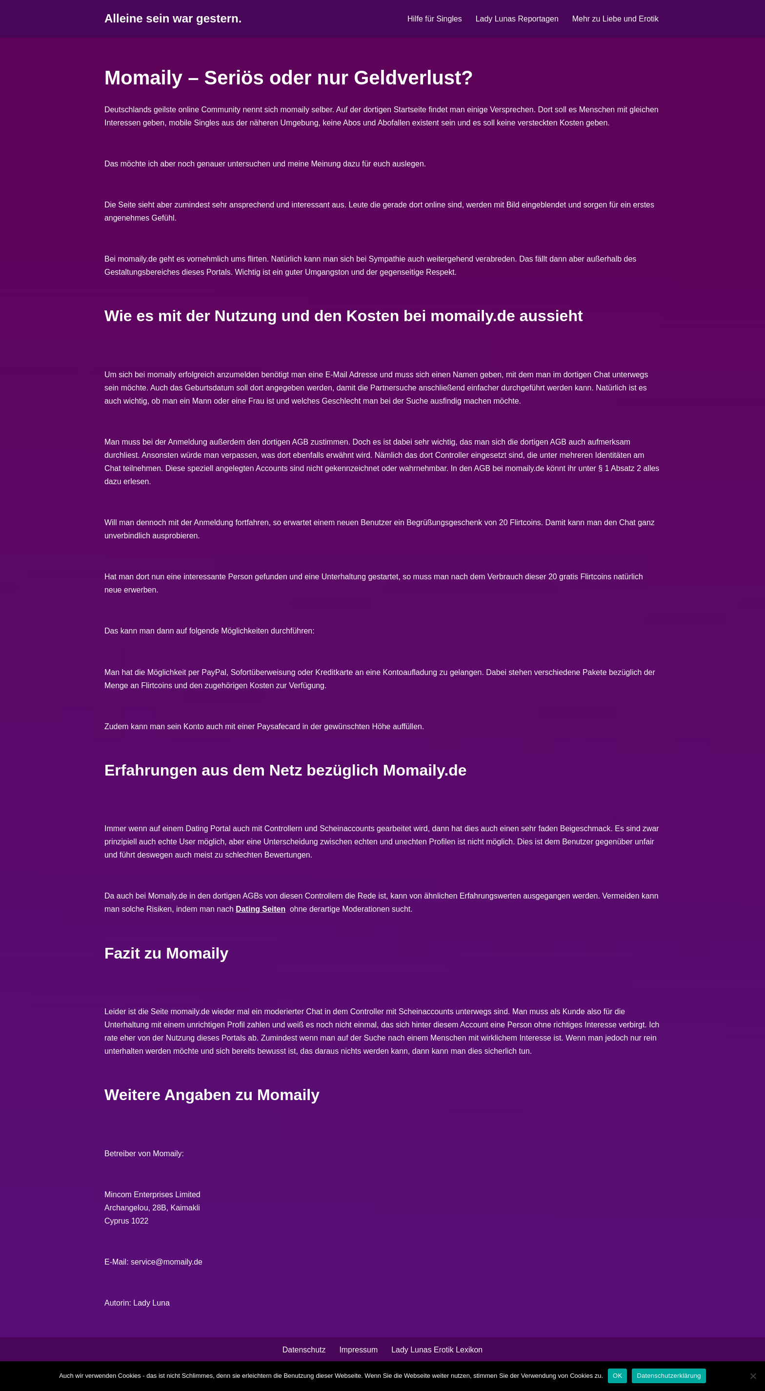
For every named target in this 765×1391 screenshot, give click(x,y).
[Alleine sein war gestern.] (173, 19)
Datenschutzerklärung (669, 1375)
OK (617, 1375)
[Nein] (753, 1376)
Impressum (358, 1354)
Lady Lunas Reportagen (516, 19)
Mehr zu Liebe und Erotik (615, 19)
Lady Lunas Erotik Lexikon (437, 1354)
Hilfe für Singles (433, 19)
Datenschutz (303, 1354)
